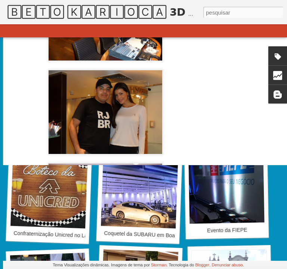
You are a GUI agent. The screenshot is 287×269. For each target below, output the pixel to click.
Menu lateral (115, 31)
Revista (61, 31)
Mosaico (85, 31)
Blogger (202, 265)
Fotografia (147, 31)
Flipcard (38, 31)
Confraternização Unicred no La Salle (57, 234)
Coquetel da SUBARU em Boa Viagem (149, 234)
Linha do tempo (183, 31)
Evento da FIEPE (227, 230)
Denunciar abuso (227, 265)
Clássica (14, 31)
